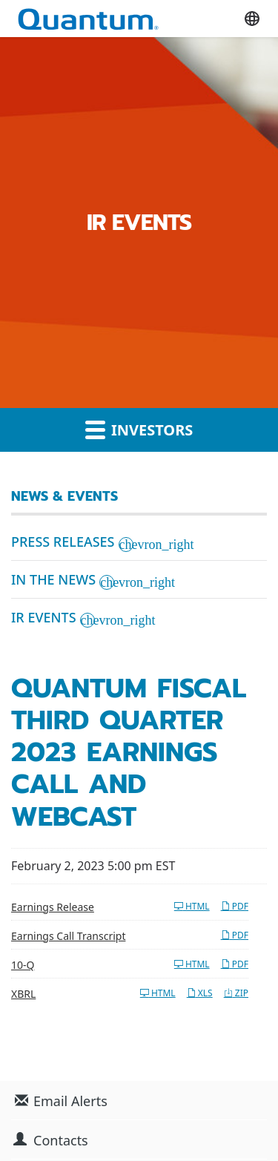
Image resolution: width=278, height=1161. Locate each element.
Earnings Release (52, 907)
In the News (53, 579)
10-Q (22, 965)
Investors (139, 429)
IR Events (43, 617)
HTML (192, 906)
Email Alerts (70, 1101)
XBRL (23, 994)
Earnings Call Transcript (68, 936)
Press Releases (63, 541)
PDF (234, 906)
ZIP (236, 993)
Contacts (60, 1140)
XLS (200, 993)
